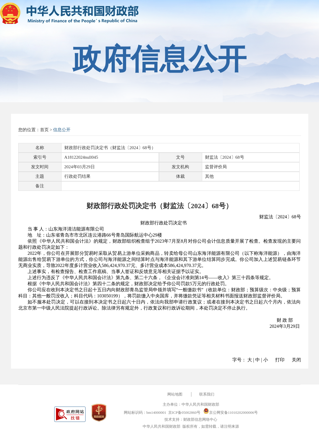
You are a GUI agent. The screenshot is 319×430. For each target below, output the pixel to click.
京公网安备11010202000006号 (230, 412)
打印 (279, 359)
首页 (44, 129)
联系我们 (206, 394)
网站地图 (174, 394)
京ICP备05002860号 (184, 412)
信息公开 (61, 129)
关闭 (296, 359)
